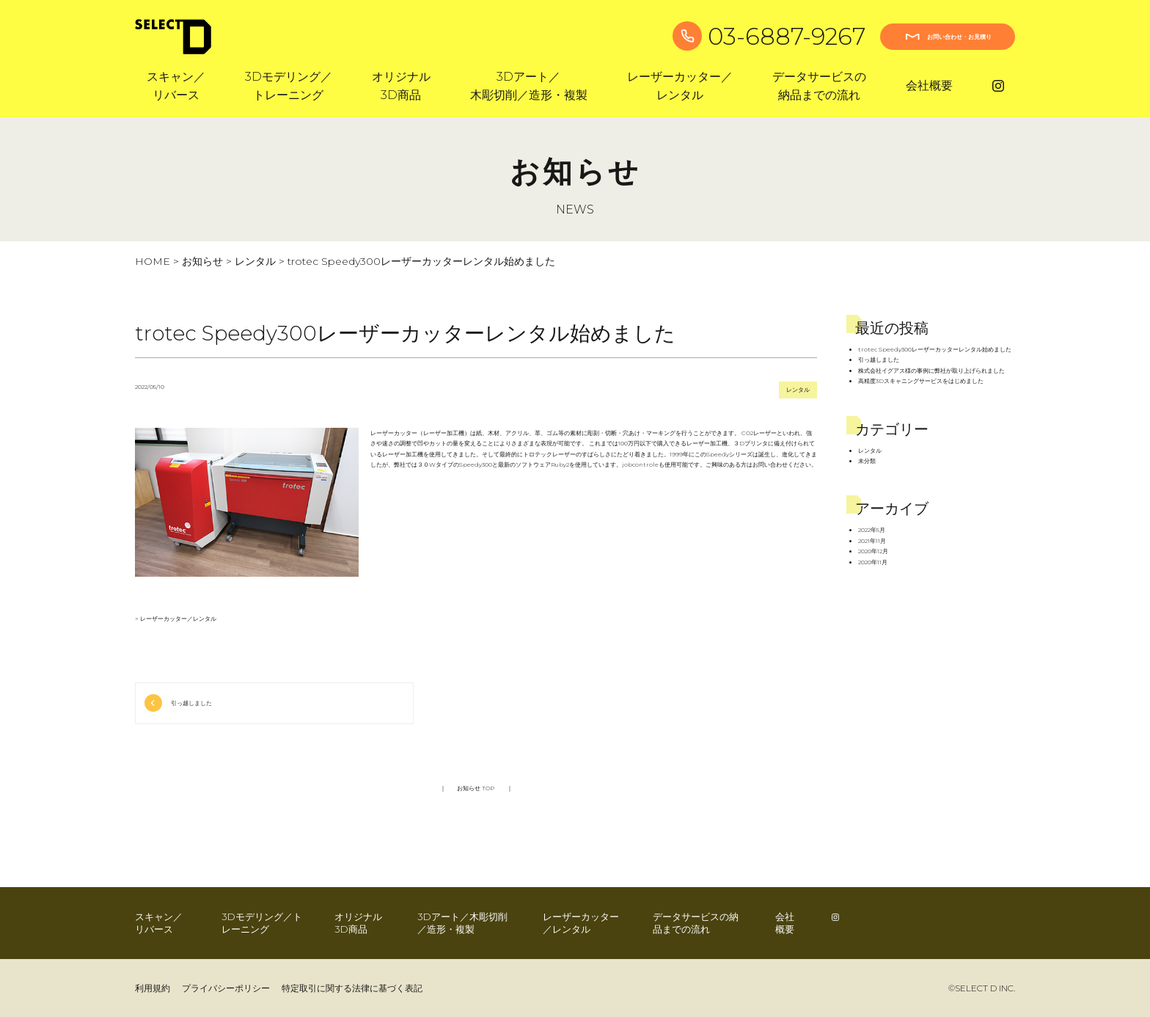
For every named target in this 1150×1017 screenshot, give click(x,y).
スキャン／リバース (159, 923)
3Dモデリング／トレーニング (261, 923)
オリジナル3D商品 (358, 923)
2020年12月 (873, 551)
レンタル (255, 261)
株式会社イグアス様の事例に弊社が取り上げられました (931, 370)
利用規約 (152, 988)
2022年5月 (871, 529)
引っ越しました (191, 703)
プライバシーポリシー (226, 988)
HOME (152, 261)
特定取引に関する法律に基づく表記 (352, 988)
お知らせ (202, 261)
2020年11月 (872, 562)
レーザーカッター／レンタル (178, 618)
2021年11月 (872, 540)
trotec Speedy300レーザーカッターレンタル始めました (934, 349)
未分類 (867, 460)
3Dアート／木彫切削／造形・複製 (462, 923)
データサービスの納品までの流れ (696, 923)
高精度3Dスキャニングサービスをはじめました (921, 380)
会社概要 (929, 85)
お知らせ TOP (476, 788)
